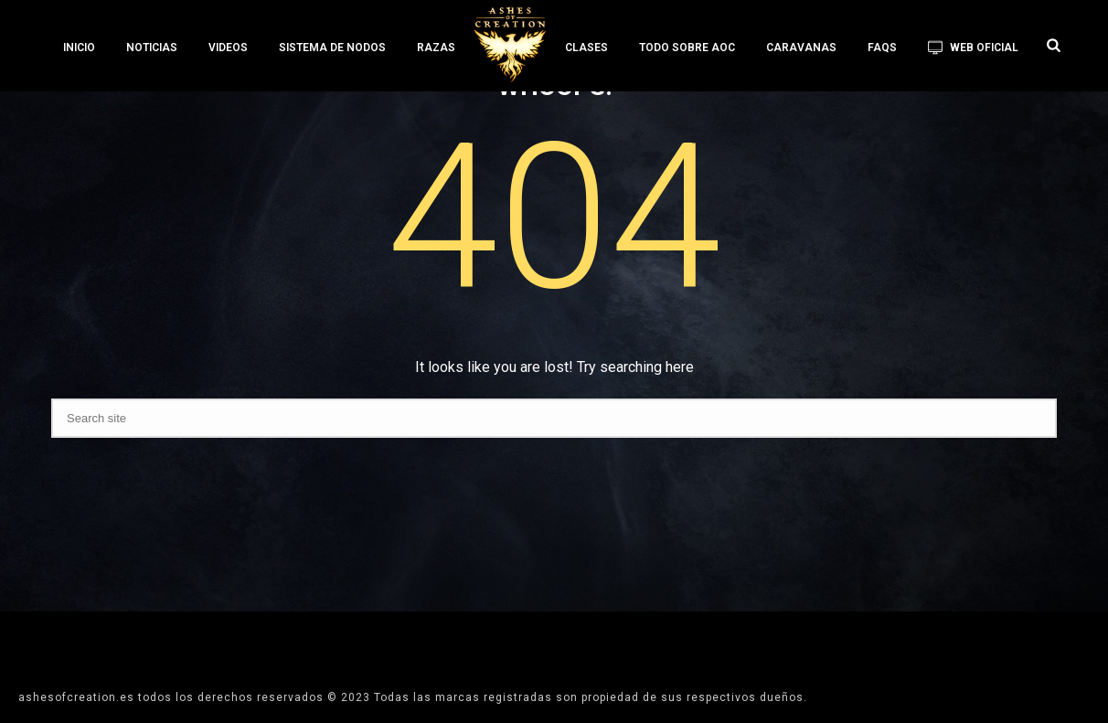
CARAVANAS (801, 47)
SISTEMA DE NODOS (332, 47)
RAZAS (436, 47)
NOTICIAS (151, 47)
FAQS (882, 47)
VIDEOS (228, 47)
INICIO (79, 47)
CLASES (586, 47)
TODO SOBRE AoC (687, 47)
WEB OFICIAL (973, 47)
